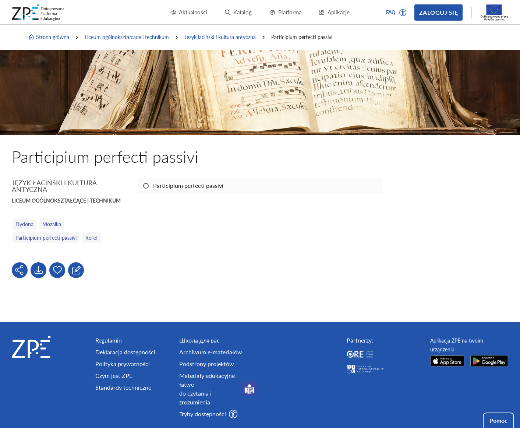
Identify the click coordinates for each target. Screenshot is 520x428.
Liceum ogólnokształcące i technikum (127, 37)
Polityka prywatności (122, 363)
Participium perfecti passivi (46, 238)
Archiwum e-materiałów (210, 351)
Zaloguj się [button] (438, 12)
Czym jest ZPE (113, 375)
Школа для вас (199, 340)
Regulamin (108, 340)
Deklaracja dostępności (125, 351)
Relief (91, 238)
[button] (402, 12)
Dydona (24, 224)
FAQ (391, 12)
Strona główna (48, 37)
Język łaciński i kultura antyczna (220, 37)
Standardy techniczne (123, 387)
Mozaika (51, 224)
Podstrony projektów (206, 363)
